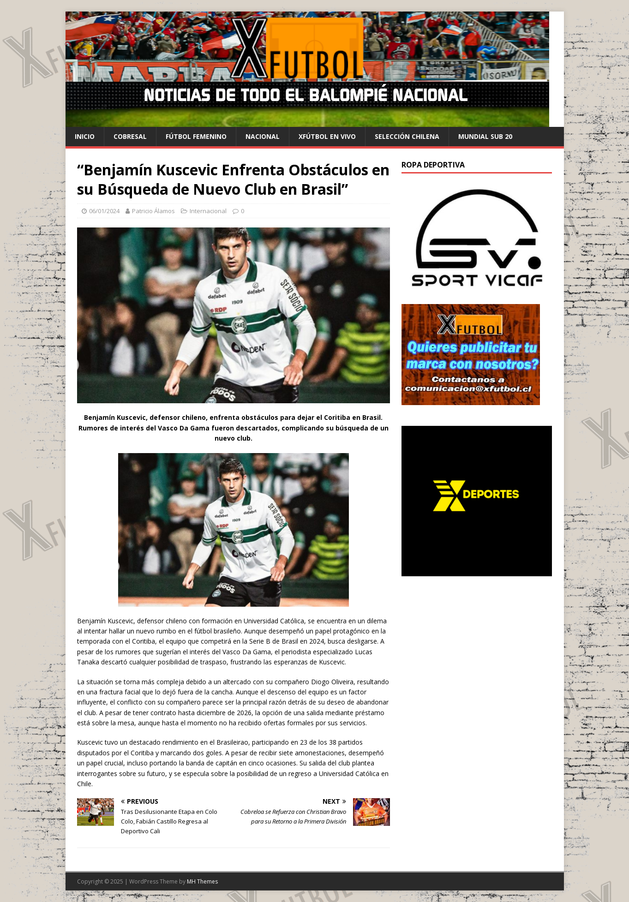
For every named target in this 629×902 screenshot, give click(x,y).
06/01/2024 (104, 211)
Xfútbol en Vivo (327, 136)
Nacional (263, 136)
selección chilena (407, 136)
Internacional (208, 211)
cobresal (130, 136)
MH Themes (202, 881)
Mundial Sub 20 (485, 136)
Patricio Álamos (153, 211)
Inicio (85, 136)
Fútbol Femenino (196, 136)
